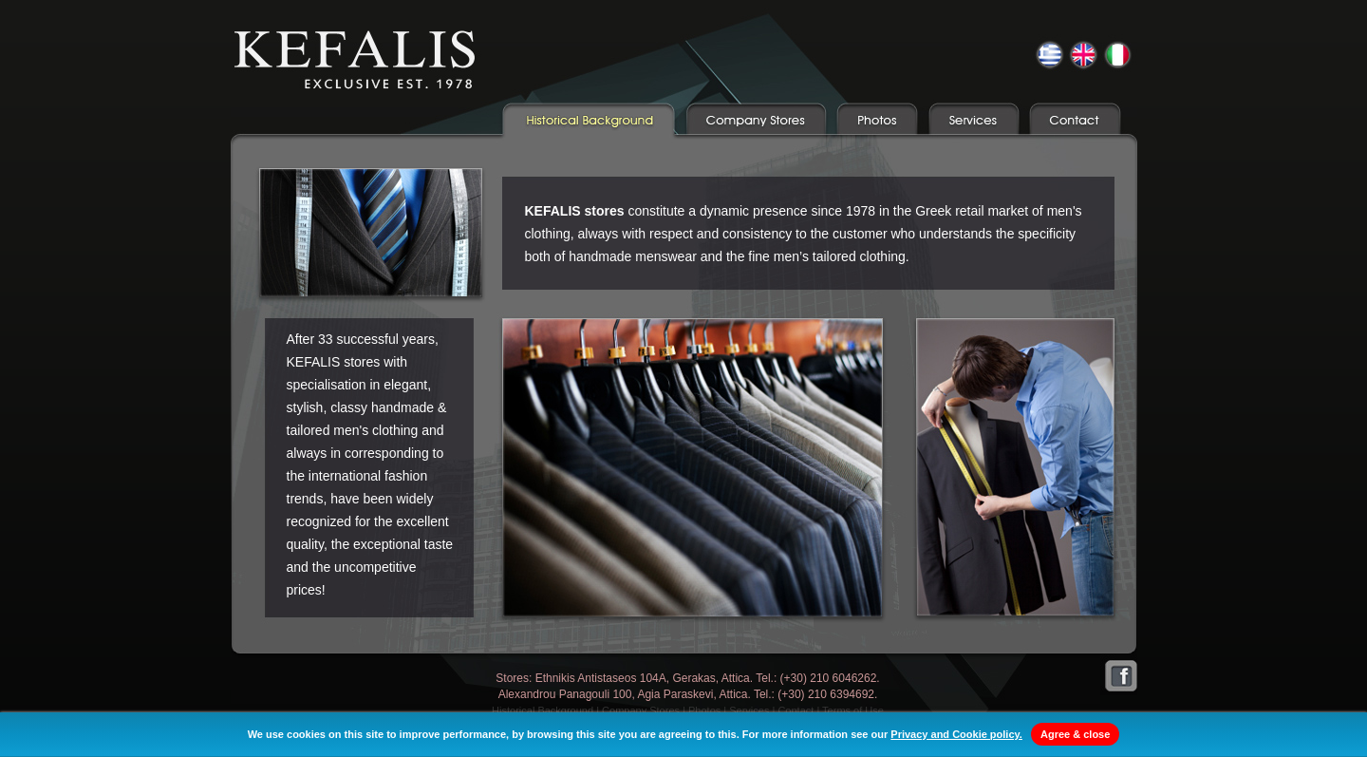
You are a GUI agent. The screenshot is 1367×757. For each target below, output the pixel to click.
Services (749, 710)
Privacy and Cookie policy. (956, 734)
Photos (704, 710)
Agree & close (1075, 734)
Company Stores (641, 710)
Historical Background (542, 710)
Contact (795, 710)
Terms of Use (853, 710)
